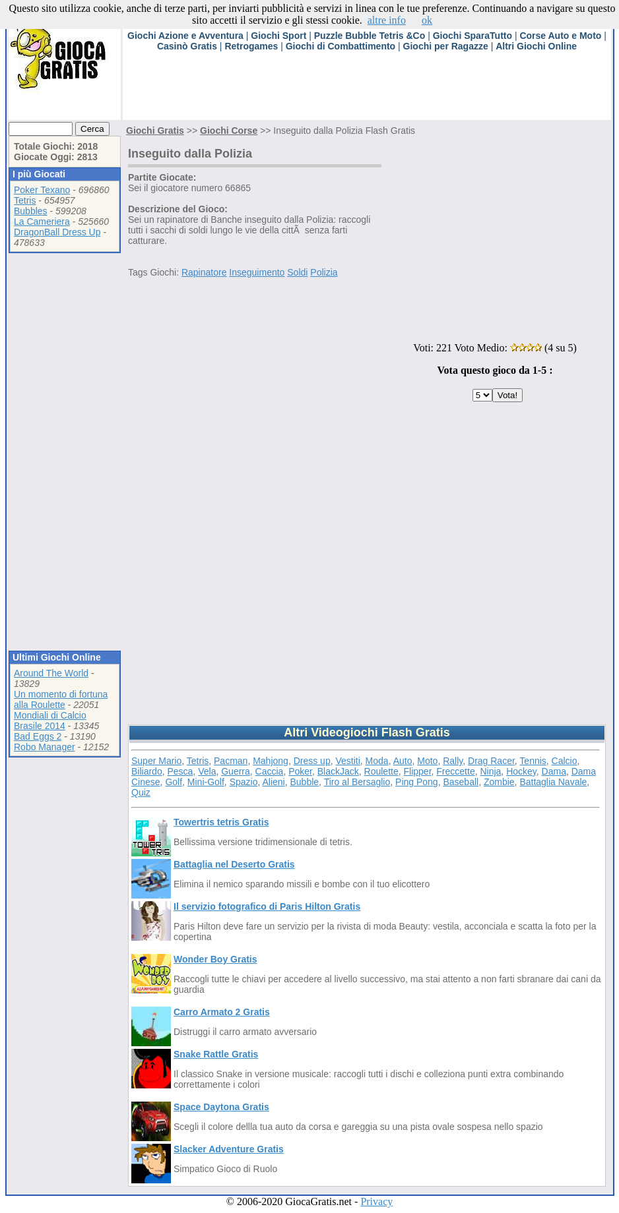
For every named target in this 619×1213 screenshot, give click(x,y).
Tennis (532, 760)
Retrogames (251, 46)
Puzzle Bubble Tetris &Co (370, 35)
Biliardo (146, 771)
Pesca (180, 771)
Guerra (235, 771)
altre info (387, 20)
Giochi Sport (278, 35)
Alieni (273, 782)
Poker (300, 771)
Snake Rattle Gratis (216, 1054)
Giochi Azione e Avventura (185, 35)
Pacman (230, 760)
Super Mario (156, 760)
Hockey (521, 771)
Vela (207, 771)
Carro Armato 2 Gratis (222, 1012)
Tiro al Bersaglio (357, 782)
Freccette (455, 771)
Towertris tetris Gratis (221, 822)
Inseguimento (256, 272)
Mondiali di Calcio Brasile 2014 (50, 720)
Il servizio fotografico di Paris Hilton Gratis (267, 906)
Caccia (269, 771)
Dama (554, 771)
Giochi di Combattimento (340, 46)
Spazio (244, 782)
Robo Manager (44, 747)
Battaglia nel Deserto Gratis (234, 864)
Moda (377, 760)
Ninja (490, 771)
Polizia (323, 272)
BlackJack (338, 771)
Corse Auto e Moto (560, 35)
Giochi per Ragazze (445, 46)
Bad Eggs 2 (37, 736)
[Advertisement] (363, 90)
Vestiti (347, 760)
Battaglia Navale (553, 782)
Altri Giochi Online (536, 46)
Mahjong (270, 760)
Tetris (25, 200)
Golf (173, 782)
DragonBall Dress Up (57, 232)
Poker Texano (42, 190)
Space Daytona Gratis (221, 1107)
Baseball (460, 782)
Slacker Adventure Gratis (229, 1149)
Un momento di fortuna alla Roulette (61, 699)
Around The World (51, 673)
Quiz (140, 792)
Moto (427, 760)
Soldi (297, 272)
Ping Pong (416, 782)
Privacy (376, 1201)
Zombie (499, 782)
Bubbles (31, 211)
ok (427, 20)
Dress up (312, 760)
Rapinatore (204, 272)
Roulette (381, 771)
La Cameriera (42, 221)
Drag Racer (491, 760)
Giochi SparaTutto (472, 35)
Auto (402, 760)
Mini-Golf (205, 782)
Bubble (304, 782)
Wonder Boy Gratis (215, 959)
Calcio (564, 760)
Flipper (418, 771)
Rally (453, 760)
